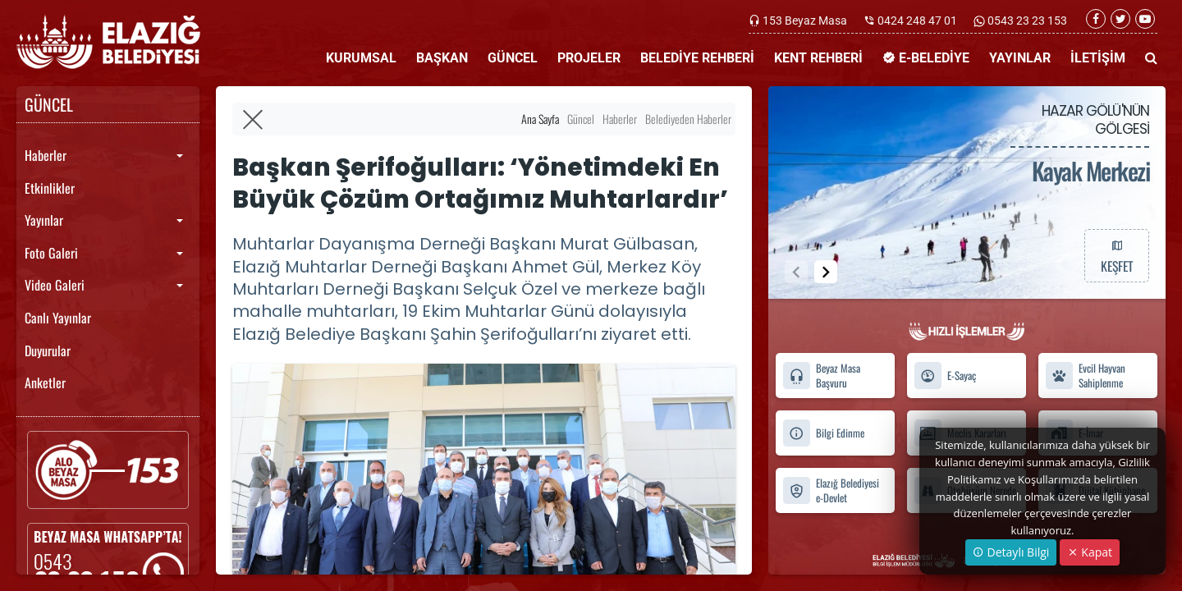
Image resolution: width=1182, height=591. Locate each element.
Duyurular (48, 350)
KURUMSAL (361, 58)
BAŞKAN (442, 58)
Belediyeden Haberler (688, 118)
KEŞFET (1116, 255)
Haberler (45, 155)
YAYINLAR (1020, 58)
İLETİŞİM (1097, 58)
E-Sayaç (945, 375)
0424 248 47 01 (917, 20)
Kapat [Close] (1089, 552)
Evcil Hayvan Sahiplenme (1085, 376)
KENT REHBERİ (818, 58)
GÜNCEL (513, 58)
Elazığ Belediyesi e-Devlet (830, 490)
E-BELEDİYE (925, 58)
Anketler (45, 382)
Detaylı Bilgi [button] (1011, 552)
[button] (825, 271)
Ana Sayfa (540, 118)
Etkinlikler (50, 188)
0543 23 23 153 (1026, 20)
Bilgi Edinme (823, 433)
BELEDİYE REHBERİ (697, 58)
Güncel (580, 118)
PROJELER (589, 58)
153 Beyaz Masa (805, 20)
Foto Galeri (51, 253)
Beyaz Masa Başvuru (821, 376)
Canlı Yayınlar (58, 318)
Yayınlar (44, 220)
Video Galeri (55, 285)
